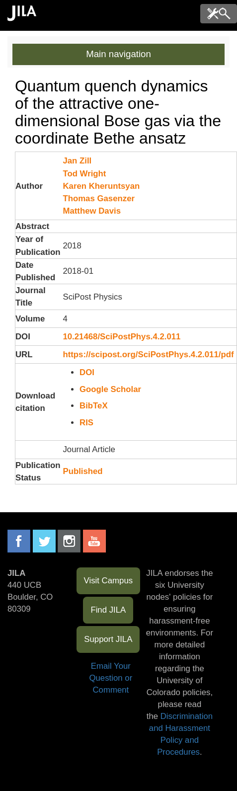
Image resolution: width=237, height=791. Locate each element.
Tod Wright (84, 173)
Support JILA (108, 639)
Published (82, 471)
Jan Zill (77, 160)
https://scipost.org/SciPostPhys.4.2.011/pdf (148, 354)
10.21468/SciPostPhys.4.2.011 (121, 336)
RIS (86, 422)
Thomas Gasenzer (99, 198)
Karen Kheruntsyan (101, 186)
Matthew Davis (92, 211)
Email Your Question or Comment (110, 678)
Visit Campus (108, 580)
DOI (86, 372)
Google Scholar (110, 389)
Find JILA (108, 610)
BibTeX (93, 405)
